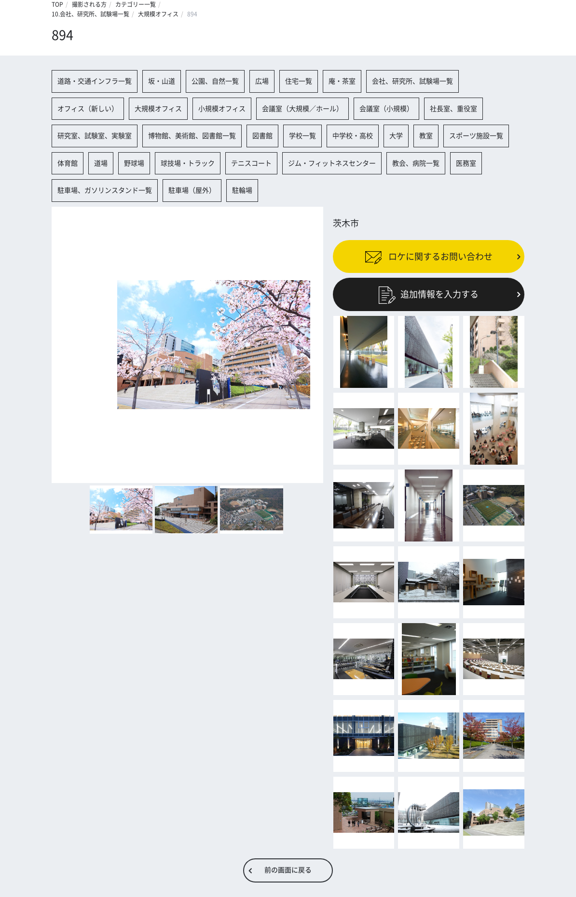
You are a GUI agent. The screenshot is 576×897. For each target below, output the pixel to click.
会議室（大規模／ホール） (302, 108)
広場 (262, 81)
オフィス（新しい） (87, 108)
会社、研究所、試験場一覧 (412, 81)
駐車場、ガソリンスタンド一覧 (104, 190)
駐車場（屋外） (192, 190)
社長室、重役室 (453, 108)
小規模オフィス (222, 108)
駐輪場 (242, 190)
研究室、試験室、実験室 (94, 135)
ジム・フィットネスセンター (332, 163)
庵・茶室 (342, 81)
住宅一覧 (298, 81)
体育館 (67, 163)
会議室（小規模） (386, 108)
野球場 (134, 163)
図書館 (262, 135)
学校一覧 (302, 135)
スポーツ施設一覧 (476, 135)
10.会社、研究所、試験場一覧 (90, 14)
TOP (57, 4)
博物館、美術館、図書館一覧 (192, 135)
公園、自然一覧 (215, 81)
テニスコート (251, 163)
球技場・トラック (188, 163)
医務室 (466, 163)
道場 (101, 163)
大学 (396, 135)
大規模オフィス (158, 14)
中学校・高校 (352, 135)
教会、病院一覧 (415, 163)
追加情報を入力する (429, 294)
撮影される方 (89, 4)
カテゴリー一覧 (135, 4)
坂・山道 (161, 81)
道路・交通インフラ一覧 (94, 81)
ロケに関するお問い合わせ (429, 256)
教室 (426, 135)
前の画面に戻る (288, 870)
